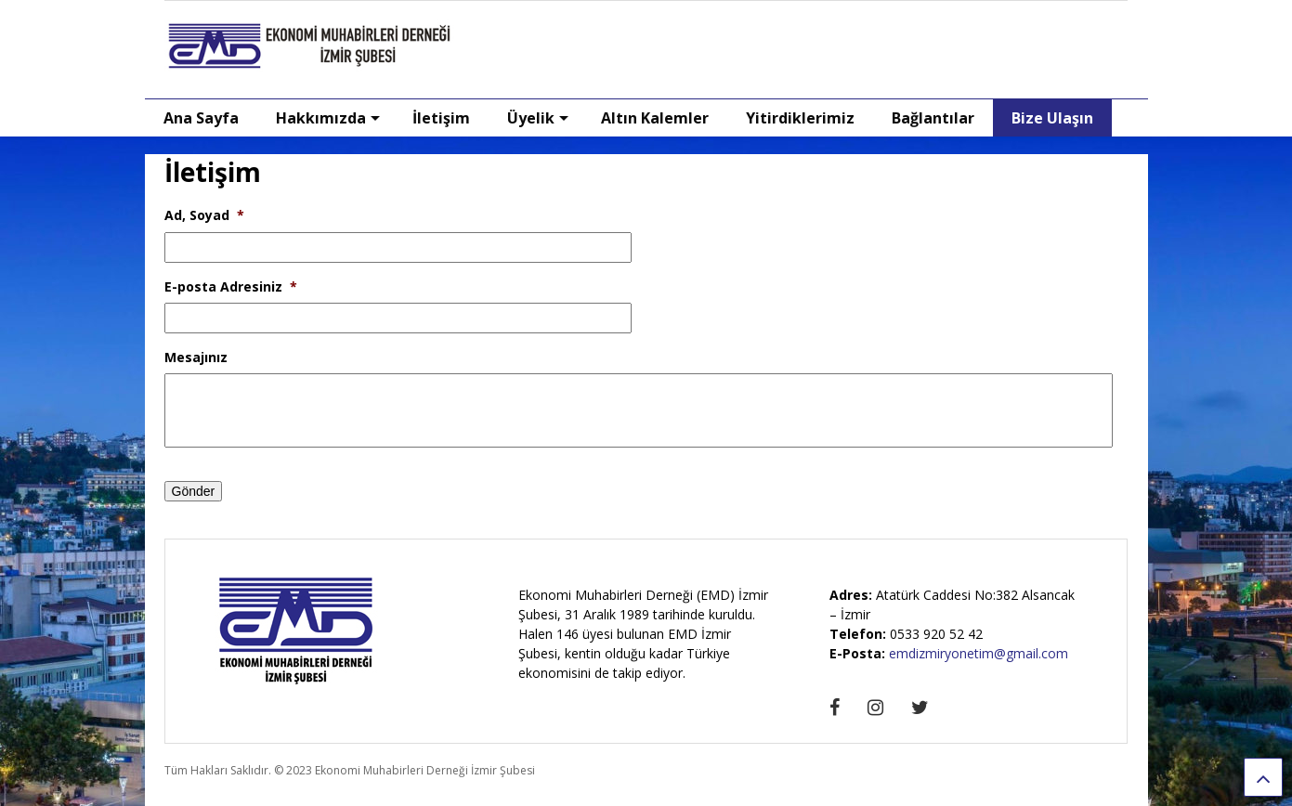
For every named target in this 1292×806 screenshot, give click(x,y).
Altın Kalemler (655, 118)
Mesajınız (196, 357)
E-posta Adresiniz (230, 287)
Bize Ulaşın (1052, 118)
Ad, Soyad (204, 215)
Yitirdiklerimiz (800, 118)
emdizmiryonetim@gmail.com (978, 653)
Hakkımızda (328, 118)
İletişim (441, 118)
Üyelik (537, 118)
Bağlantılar (933, 118)
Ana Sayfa (201, 118)
